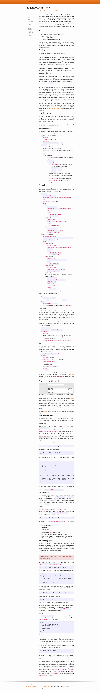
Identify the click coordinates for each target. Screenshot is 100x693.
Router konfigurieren (30, 32)
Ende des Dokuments (56, 108)
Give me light (31, 2)
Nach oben (30, 38)
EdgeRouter (44, 10)
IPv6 (57, 10)
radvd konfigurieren (32, 33)
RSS (27, 688)
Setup (29, 17)
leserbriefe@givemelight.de (32, 686)
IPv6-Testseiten (70, 374)
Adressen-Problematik (30, 29)
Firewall (29, 24)
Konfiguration (30, 21)
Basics (29, 19)
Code (72, 2)
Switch (29, 25)
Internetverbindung (31, 23)
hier (47, 411)
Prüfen (29, 35)
